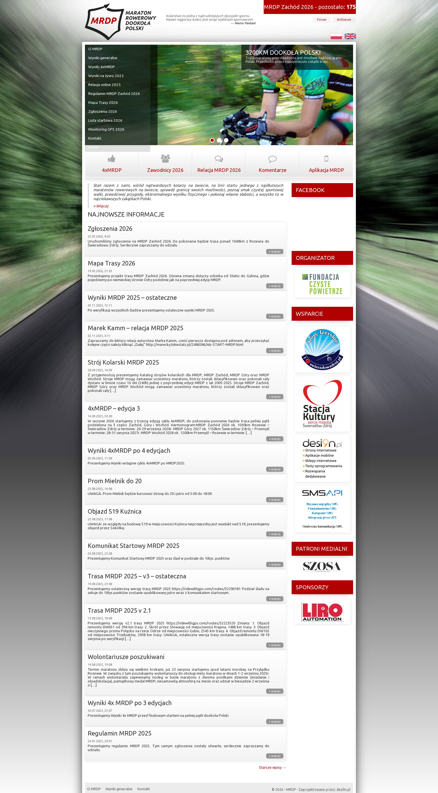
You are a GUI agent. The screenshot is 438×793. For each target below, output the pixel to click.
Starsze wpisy (272, 761)
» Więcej (100, 199)
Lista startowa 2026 (105, 116)
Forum (321, 19)
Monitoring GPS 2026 (106, 124)
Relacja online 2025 (104, 82)
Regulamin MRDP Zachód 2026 (114, 91)
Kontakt (95, 133)
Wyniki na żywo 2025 (105, 74)
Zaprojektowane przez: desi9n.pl (324, 783)
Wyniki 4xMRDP (102, 66)
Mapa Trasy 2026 (103, 99)
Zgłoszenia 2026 (102, 107)
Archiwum (344, 19)
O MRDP (96, 49)
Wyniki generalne (103, 57)
